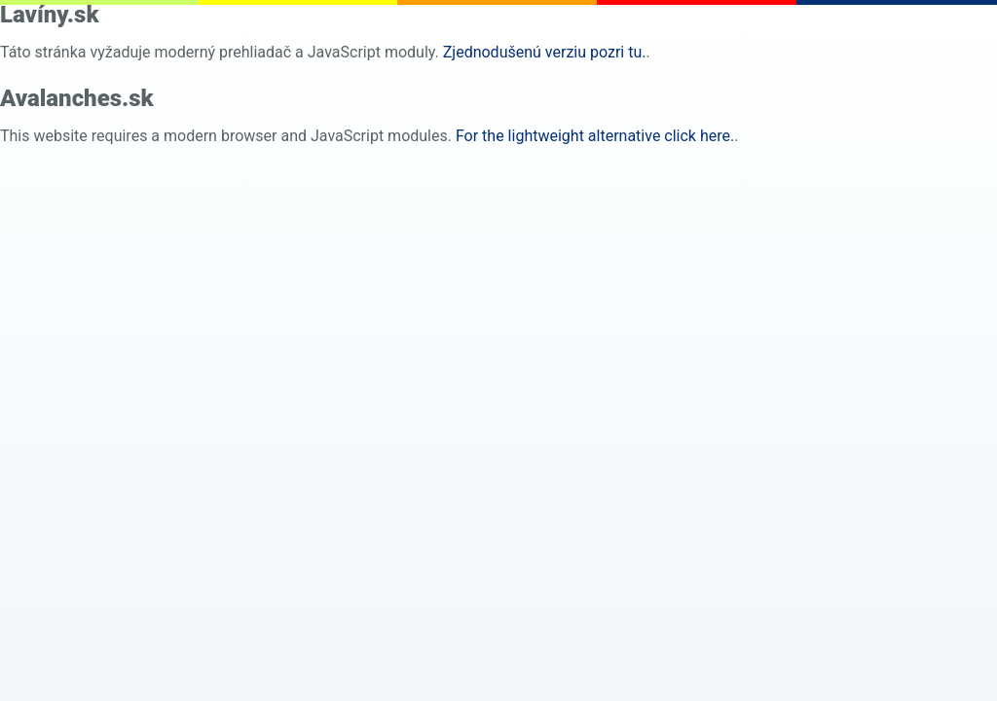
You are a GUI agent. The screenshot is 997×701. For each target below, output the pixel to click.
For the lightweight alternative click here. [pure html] (595, 136)
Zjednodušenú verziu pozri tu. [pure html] (544, 52)
